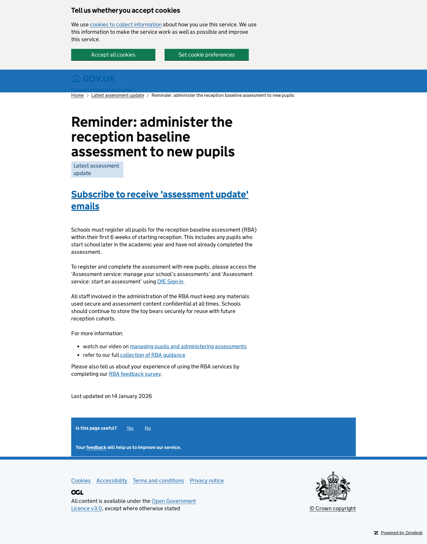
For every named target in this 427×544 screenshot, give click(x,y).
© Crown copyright (333, 508)
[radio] (130, 427)
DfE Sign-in (170, 281)
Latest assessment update (117, 95)
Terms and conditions (158, 480)
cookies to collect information (126, 24)
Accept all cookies (113, 54)
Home (77, 95)
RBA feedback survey (135, 373)
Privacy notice (207, 480)
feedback (96, 447)
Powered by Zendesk (402, 532)
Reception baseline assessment (103, 89)
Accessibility (111, 480)
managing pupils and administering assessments (188, 346)
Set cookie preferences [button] (207, 54)
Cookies (81, 480)
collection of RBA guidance (152, 355)
